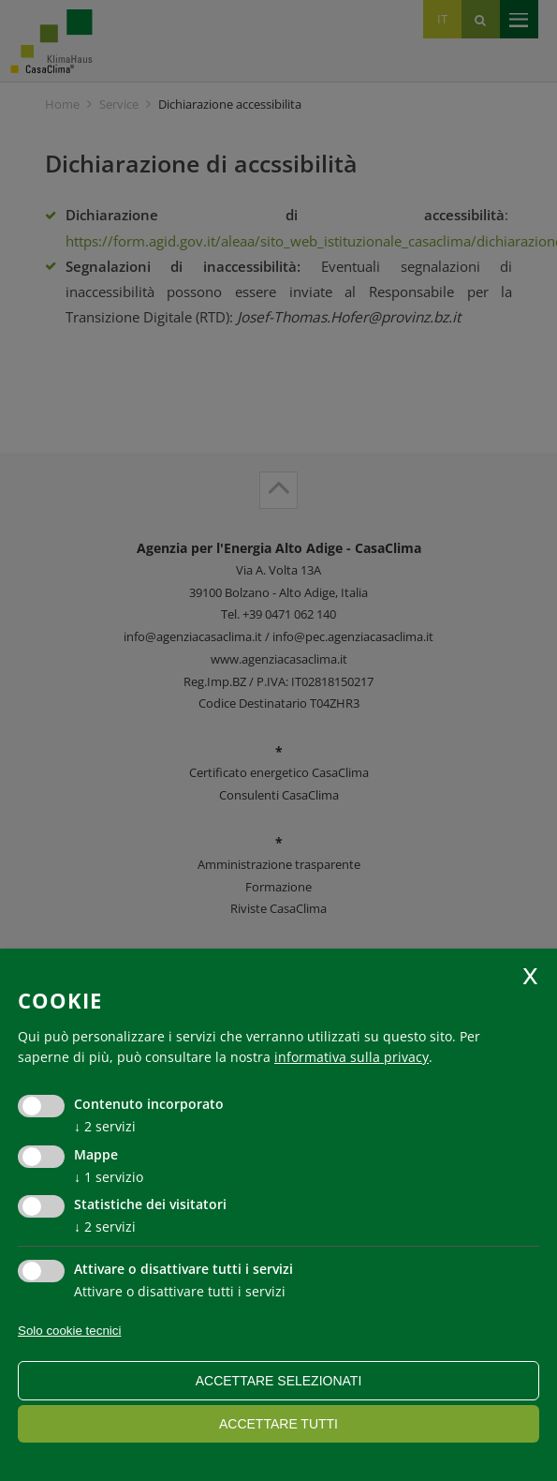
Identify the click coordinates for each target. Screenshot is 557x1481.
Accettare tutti (278, 1423)
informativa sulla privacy (351, 1057)
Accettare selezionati (279, 1380)
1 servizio (108, 1177)
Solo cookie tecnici (69, 1331)
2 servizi (105, 1126)
